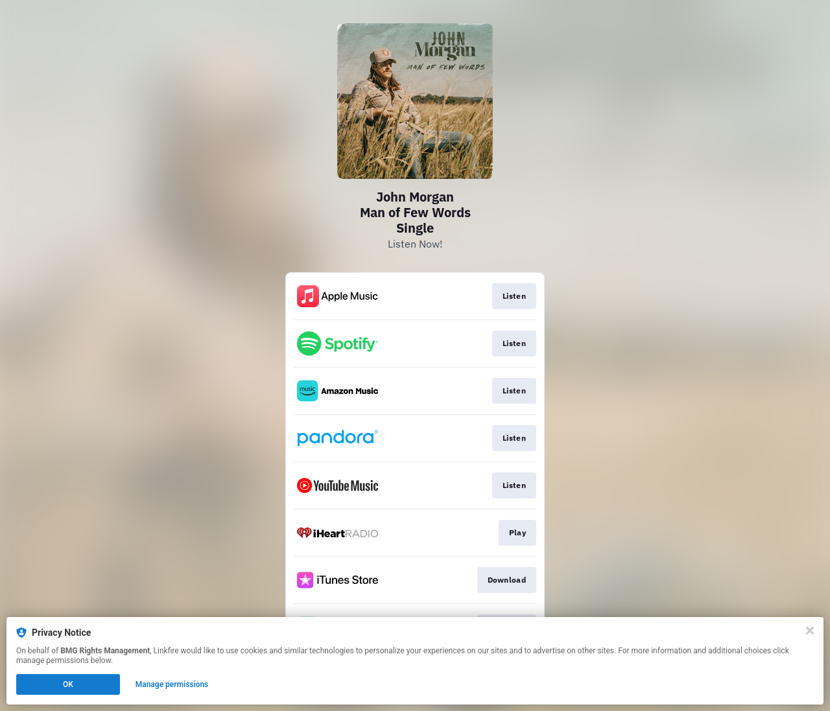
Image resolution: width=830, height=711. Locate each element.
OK (68, 684)
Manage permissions (172, 684)
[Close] (810, 630)
